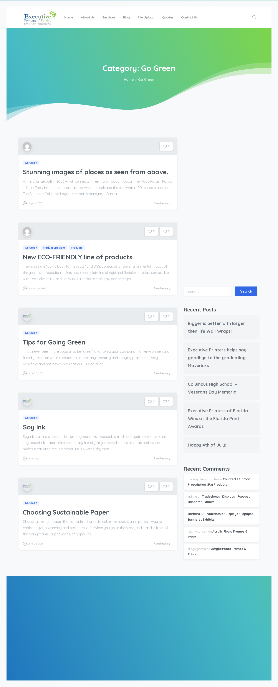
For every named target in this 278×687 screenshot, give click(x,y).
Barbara (194, 514)
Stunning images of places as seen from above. (95, 172)
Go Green (145, 79)
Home (128, 79)
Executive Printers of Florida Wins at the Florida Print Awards (218, 418)
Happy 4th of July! (207, 445)
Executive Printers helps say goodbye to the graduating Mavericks (217, 357)
